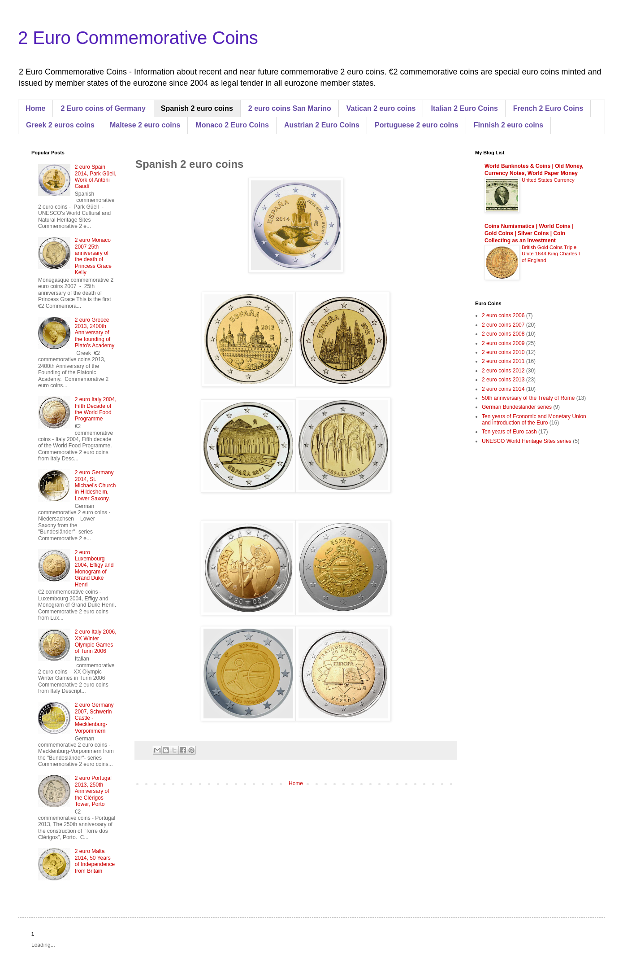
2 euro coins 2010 (503, 352)
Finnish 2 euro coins (509, 125)
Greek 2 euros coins (60, 125)
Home (35, 108)
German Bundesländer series (517, 407)
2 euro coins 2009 (503, 343)
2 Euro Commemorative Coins (138, 38)
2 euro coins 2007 (503, 325)
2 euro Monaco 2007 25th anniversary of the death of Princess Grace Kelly (93, 256)
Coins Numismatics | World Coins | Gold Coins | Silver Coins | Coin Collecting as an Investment (529, 233)
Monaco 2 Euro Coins (232, 125)
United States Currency (548, 180)
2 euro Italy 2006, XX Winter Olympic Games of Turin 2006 (96, 641)
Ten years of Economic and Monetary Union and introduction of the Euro (534, 419)
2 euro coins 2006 (503, 315)
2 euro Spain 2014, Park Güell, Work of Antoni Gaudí (96, 176)
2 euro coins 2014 (503, 389)
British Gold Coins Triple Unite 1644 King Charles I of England (551, 254)
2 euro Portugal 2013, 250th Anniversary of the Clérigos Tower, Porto (93, 791)
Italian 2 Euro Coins (464, 108)
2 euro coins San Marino (289, 108)
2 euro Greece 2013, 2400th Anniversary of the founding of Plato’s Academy (95, 333)
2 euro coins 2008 (503, 334)
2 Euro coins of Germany (103, 108)
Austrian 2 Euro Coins (321, 125)
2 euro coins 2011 (503, 361)
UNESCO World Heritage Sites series (526, 441)
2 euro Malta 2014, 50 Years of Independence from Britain (95, 861)
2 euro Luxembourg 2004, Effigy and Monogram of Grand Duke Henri (94, 568)
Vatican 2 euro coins (381, 108)
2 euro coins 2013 (503, 379)
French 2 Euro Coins (548, 108)
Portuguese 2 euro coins (417, 125)
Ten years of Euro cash (509, 432)
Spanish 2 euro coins (197, 108)
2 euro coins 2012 (503, 371)
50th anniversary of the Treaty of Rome (528, 398)
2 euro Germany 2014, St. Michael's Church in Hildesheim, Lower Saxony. (95, 485)
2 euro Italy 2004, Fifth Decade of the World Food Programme (96, 409)
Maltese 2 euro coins (145, 125)
